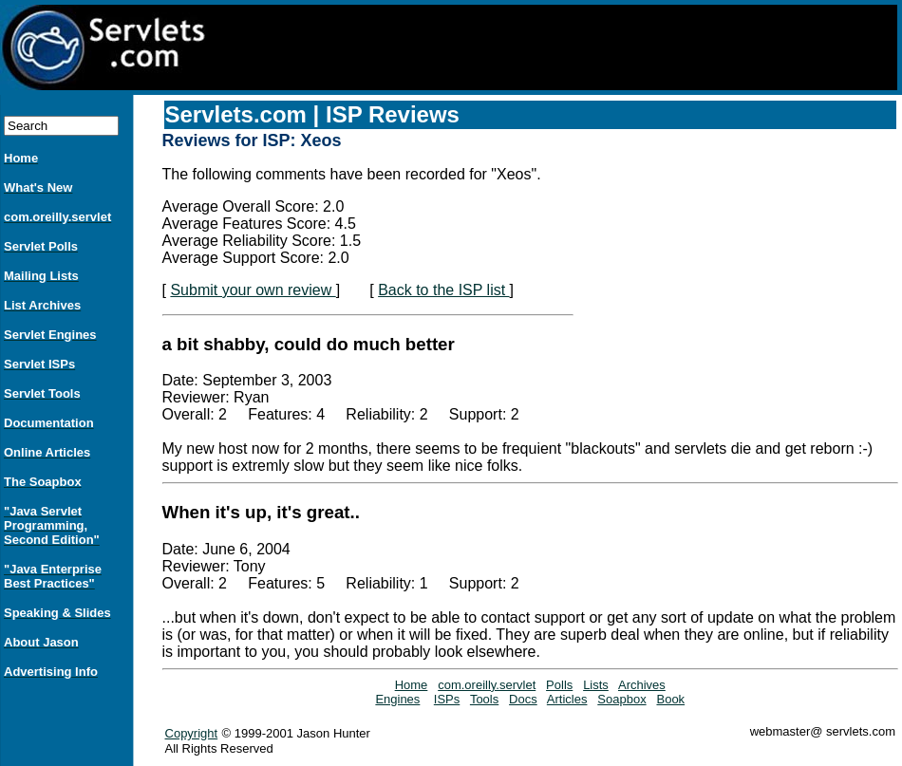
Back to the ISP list (443, 290)
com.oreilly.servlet (487, 685)
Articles (567, 699)
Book (670, 699)
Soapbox (621, 699)
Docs (523, 699)
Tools (484, 699)
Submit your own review (252, 290)
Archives (642, 685)
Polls (559, 685)
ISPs (447, 699)
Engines (397, 699)
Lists (596, 685)
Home (411, 685)
